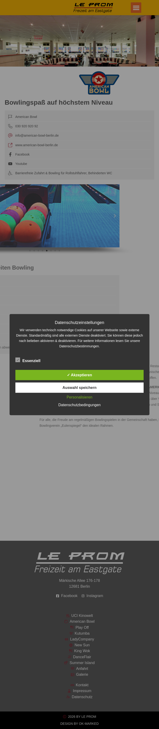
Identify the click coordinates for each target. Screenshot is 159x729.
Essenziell (27, 360)
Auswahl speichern (79, 387)
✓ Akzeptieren (79, 375)
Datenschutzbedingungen (79, 405)
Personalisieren (79, 397)
